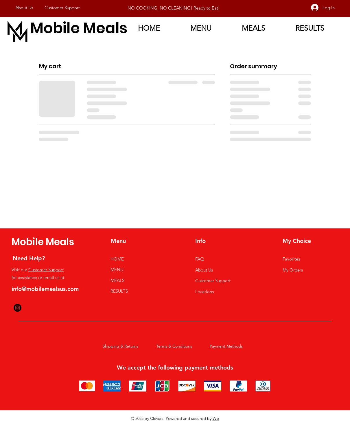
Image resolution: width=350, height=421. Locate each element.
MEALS (117, 280)
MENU (116, 269)
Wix (216, 418)
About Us (204, 270)
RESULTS (119, 291)
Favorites (291, 259)
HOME (117, 259)
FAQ (199, 259)
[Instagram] (17, 308)
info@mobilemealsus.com (45, 288)
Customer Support (46, 269)
